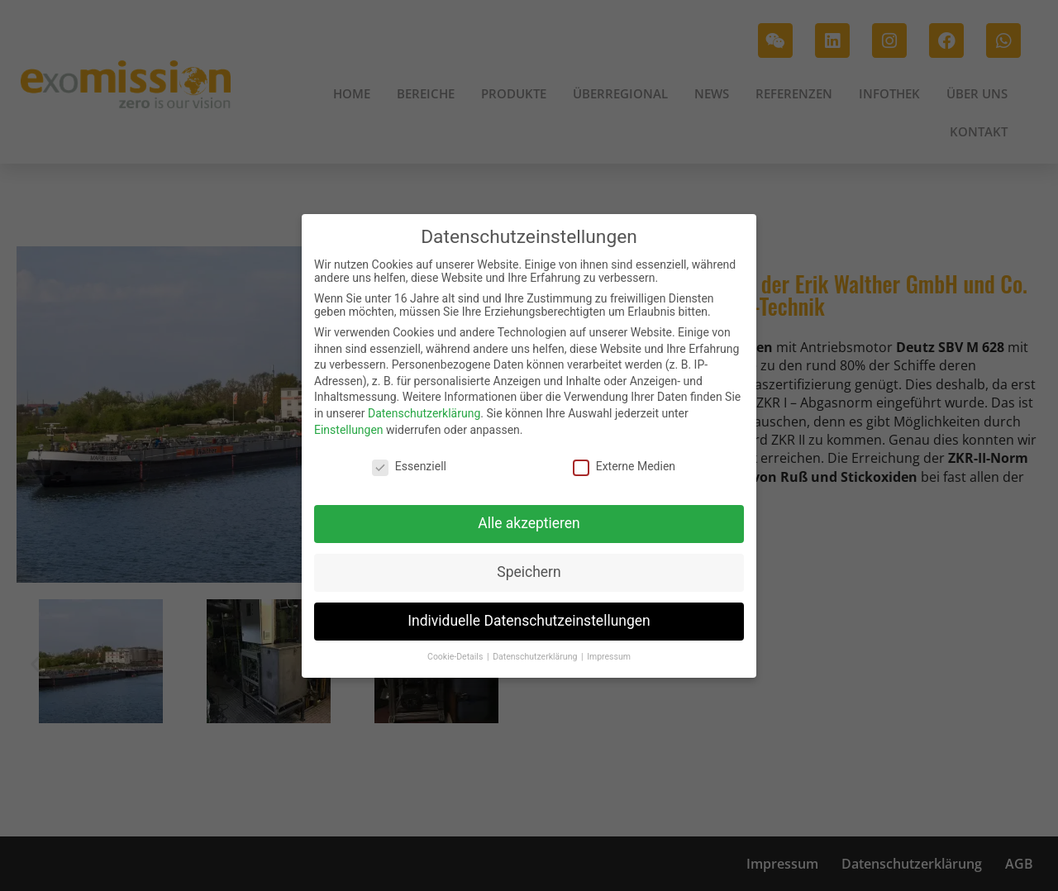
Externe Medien (624, 465)
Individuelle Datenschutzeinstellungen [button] (528, 620)
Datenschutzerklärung (424, 412)
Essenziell (409, 465)
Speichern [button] (528, 571)
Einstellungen (349, 428)
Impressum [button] (609, 655)
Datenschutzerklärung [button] (536, 655)
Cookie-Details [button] (456, 655)
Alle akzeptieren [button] (529, 522)
